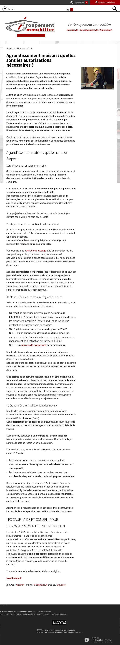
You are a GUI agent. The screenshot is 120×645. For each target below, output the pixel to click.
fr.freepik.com (40, 585)
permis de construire (33, 345)
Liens (27, 614)
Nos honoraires (43, 614)
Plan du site (4, 614)
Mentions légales (17, 614)
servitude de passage (35, 250)
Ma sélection (79, 2)
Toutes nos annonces (59, 614)
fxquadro (61, 585)
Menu (10, 9)
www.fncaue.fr (14, 578)
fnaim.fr (20, 585)
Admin (33, 614)
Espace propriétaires (106, 2)
